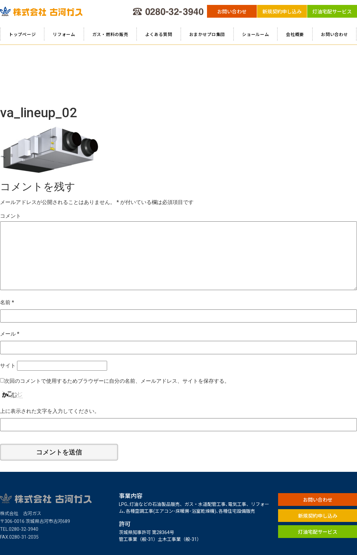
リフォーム (64, 34)
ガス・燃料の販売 (110, 34)
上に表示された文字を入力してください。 (50, 353)
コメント (10, 158)
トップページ (22, 34)
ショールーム (255, 34)
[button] (232, 11)
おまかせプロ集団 (207, 34)
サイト (8, 308)
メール (9, 276)
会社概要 (295, 34)
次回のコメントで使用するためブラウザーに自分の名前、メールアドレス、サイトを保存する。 (117, 323)
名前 (7, 245)
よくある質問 (158, 34)
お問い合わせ (334, 34)
